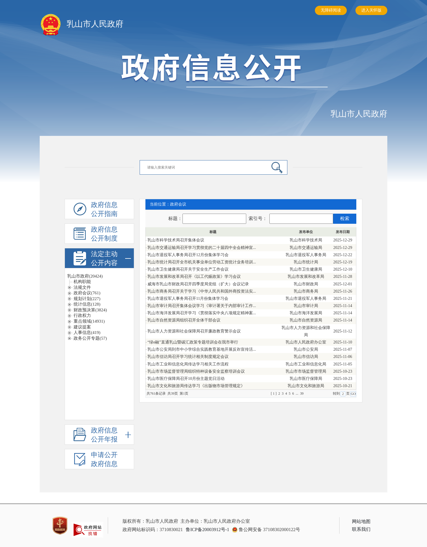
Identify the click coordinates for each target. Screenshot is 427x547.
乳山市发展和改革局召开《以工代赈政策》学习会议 (194, 276)
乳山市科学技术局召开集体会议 (175, 240)
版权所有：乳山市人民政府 (150, 521)
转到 (337, 393)
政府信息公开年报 (111, 435)
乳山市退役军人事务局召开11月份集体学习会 (187, 298)
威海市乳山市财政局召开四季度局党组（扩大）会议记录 (198, 284)
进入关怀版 (371, 10)
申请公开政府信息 (104, 459)
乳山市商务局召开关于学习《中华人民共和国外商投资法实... (201, 291)
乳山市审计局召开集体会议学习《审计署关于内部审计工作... (201, 306)
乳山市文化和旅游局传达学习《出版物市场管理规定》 (196, 386)
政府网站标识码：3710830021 (153, 529)
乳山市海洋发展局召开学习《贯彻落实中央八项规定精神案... (201, 313)
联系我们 (361, 529)
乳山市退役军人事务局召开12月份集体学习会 (188, 255)
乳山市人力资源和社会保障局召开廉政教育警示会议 (194, 331)
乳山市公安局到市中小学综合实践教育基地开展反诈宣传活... (201, 349)
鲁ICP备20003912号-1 (207, 529)
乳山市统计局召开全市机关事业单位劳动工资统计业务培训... (201, 262)
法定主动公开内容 (111, 258)
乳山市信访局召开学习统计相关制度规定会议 (188, 356)
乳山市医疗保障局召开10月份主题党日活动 (186, 378)
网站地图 (361, 521)
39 (302, 393)
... (298, 393)
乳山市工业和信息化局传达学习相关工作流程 (188, 364)
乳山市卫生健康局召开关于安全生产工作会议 (188, 269)
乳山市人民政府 (359, 113)
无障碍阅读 (331, 10)
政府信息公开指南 (104, 209)
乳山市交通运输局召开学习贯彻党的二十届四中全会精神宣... (201, 247)
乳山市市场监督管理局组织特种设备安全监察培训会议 (196, 371)
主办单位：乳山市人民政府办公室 (215, 521)
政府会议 (178, 204)
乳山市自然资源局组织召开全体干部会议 (183, 320)
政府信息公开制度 (104, 234)
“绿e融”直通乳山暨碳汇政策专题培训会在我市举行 (192, 342)
